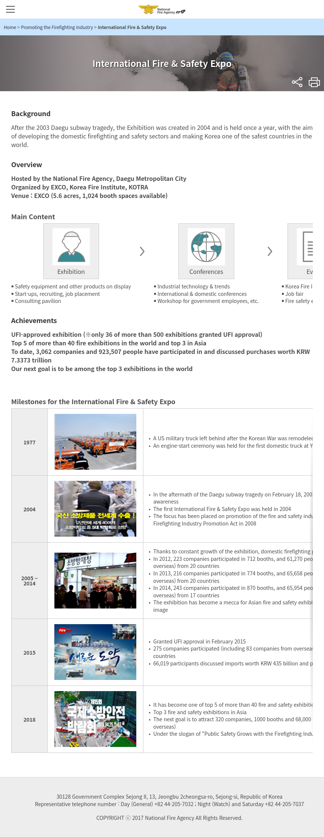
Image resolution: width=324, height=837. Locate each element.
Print (314, 82)
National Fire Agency (162, 9)
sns (297, 82)
